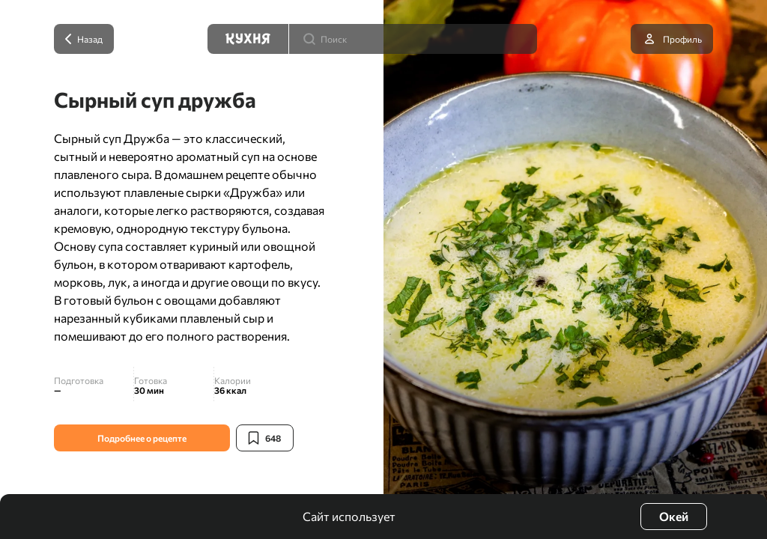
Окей (673, 516)
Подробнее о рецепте (142, 438)
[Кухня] (247, 39)
